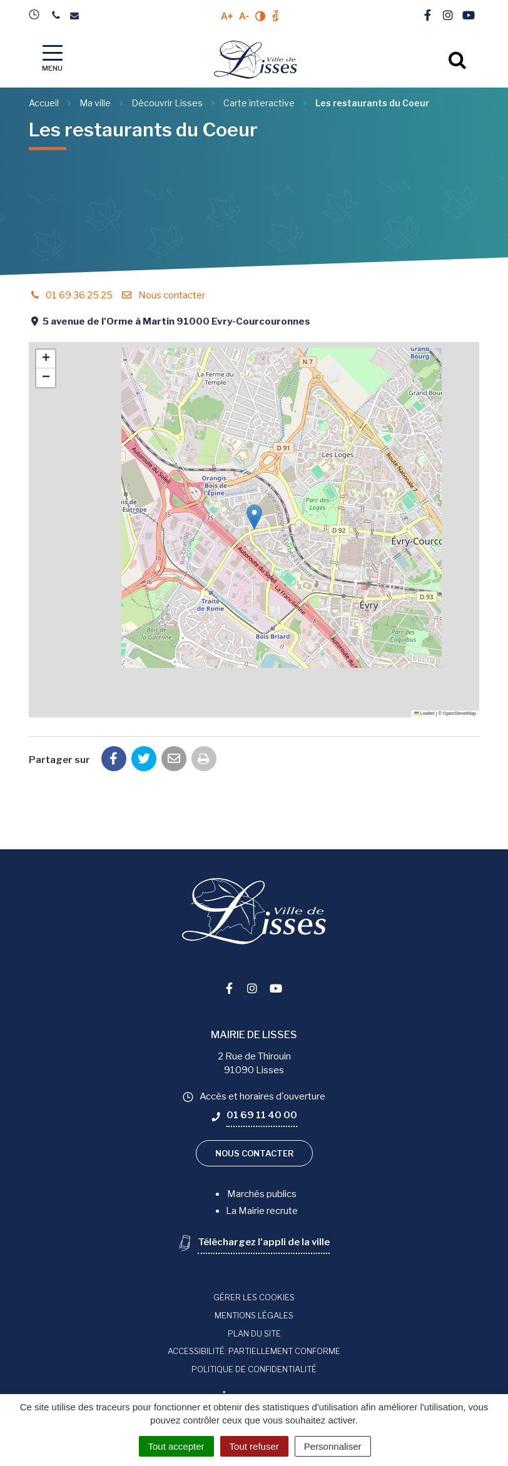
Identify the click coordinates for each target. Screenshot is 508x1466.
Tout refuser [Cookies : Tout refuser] (254, 1446)
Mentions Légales (254, 1315)
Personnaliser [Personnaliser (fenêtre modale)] (333, 1446)
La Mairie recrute (262, 1210)
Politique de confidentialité (254, 1369)
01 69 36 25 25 (71, 295)
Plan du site (254, 1333)
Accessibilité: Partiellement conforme (254, 1351)
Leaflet (424, 713)
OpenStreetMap (459, 713)
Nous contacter (163, 295)
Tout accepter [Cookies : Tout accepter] (176, 1446)
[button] (254, 517)
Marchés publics (262, 1194)
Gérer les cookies (254, 1297)
